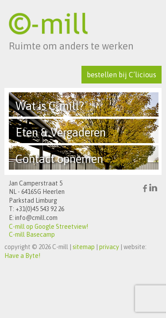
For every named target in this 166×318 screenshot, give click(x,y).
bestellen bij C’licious (121, 75)
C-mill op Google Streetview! (48, 226)
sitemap (84, 246)
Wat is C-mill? (49, 106)
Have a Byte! (22, 255)
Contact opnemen (59, 159)
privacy (109, 246)
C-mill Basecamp (32, 234)
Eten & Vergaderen (60, 132)
